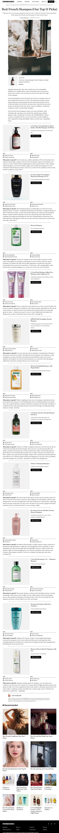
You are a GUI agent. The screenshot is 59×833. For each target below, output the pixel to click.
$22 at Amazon (36, 374)
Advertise (45, 827)
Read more (21, 84)
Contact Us (32, 827)
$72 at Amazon (36, 520)
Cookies (18, 829)
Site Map (45, 829)
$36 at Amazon (36, 567)
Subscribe (51, 1)
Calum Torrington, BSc (16, 695)
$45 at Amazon (36, 136)
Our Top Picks (35, 1)
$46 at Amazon (36, 331)
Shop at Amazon (36, 183)
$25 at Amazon (36, 657)
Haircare (27, 1)
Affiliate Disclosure (7, 829)
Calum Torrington (25, 17)
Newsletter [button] (5, 827)
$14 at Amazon (36, 282)
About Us (44, 1)
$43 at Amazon (36, 612)
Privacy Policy (33, 829)
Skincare (19, 1)
